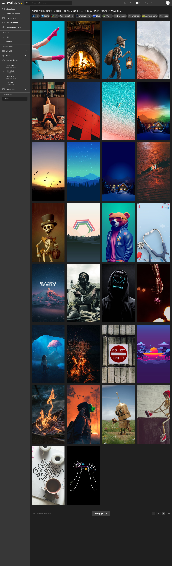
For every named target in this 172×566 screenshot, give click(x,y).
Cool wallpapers (10, 23)
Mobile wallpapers (11, 14)
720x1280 (9, 82)
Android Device (10, 60)
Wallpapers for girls (12, 27)
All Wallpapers (9, 9)
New (7, 37)
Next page (101, 513)
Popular (9, 41)
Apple (6, 55)
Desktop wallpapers (12, 18)
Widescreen (8, 89)
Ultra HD (7, 51)
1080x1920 (10, 77)
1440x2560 (18, 71)
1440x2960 (10, 65)
